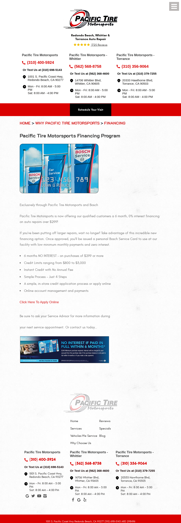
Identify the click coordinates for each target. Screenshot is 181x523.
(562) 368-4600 (99, 73)
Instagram (45, 497)
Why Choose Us (80, 443)
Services (76, 428)
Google (27, 497)
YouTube (39, 497)
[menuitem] (83, 421)
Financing (114, 123)
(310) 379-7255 (146, 73)
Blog (102, 436)
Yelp (85, 501)
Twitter (33, 497)
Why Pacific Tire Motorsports (67, 123)
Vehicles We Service (83, 436)
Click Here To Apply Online (39, 302)
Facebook (73, 501)
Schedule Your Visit (90, 109)
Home (25, 123)
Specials (105, 428)
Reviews (104, 421)
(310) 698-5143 (52, 69)
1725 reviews (99, 45)
